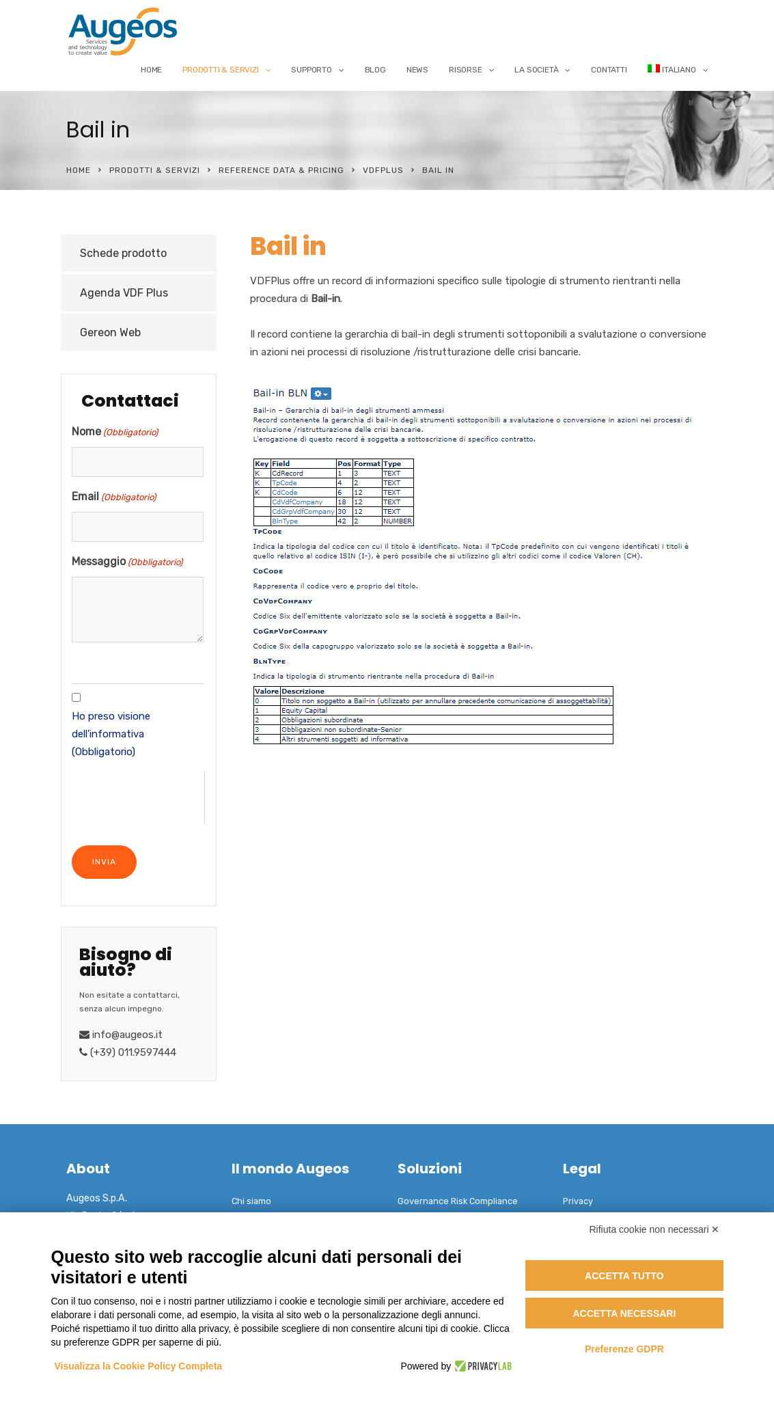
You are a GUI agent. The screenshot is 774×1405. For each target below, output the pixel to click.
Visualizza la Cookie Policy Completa (139, 1366)
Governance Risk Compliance (458, 1201)
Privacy (578, 1201)
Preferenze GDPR (624, 1348)
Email (114, 497)
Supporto (311, 69)
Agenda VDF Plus (124, 292)
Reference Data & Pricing (281, 170)
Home (151, 69)
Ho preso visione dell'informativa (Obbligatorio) (111, 734)
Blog (375, 69)
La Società (536, 69)
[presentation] (138, 798)
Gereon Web (110, 332)
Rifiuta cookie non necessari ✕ (655, 1229)
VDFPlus (383, 170)
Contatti (608, 69)
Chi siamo (251, 1201)
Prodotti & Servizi (220, 69)
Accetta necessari (624, 1313)
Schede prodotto (123, 253)
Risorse (465, 69)
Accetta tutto (624, 1275)
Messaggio (127, 562)
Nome (115, 432)
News (417, 69)
